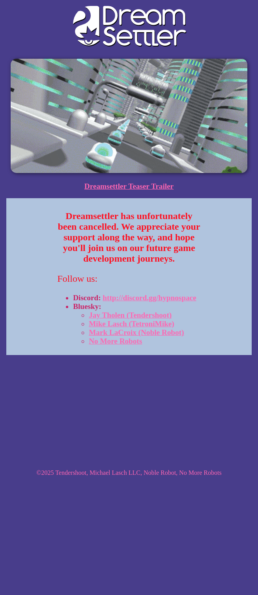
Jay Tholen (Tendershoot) (130, 315)
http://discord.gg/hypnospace (149, 298)
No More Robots (115, 341)
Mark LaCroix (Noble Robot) (136, 332)
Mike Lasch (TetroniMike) (131, 324)
